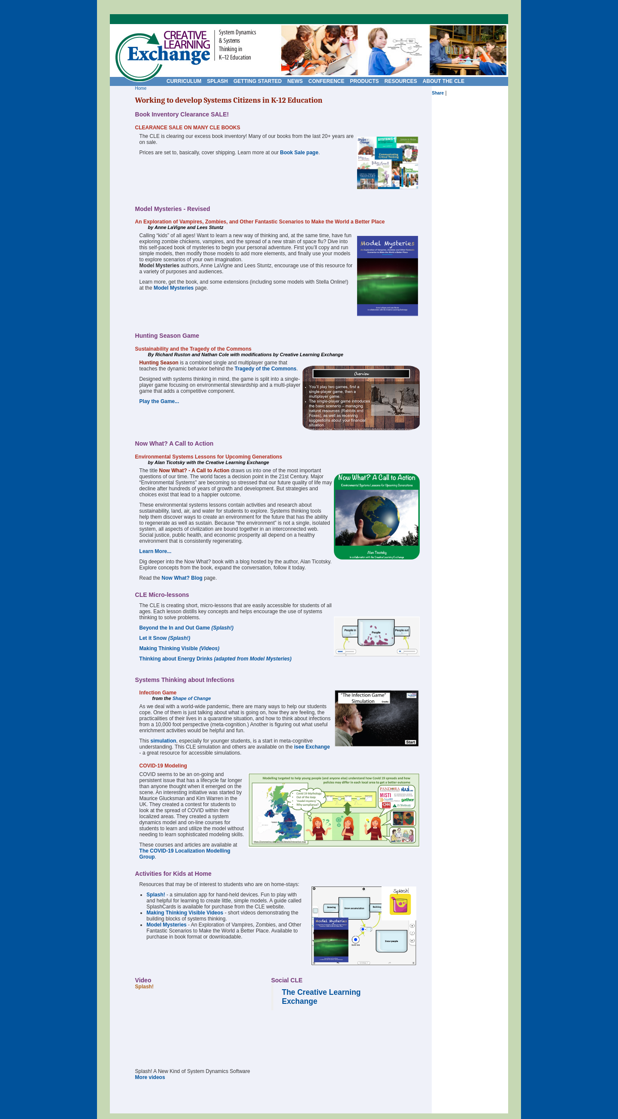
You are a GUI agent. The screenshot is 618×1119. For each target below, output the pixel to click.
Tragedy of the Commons (266, 369)
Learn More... (155, 551)
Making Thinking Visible (179, 648)
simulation (163, 741)
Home (141, 88)
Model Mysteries (174, 288)
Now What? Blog (182, 578)
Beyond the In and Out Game (186, 628)
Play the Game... (159, 401)
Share (438, 93)
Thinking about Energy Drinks (215, 659)
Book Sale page (299, 153)
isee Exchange (312, 747)
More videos (150, 1077)
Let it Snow (165, 638)
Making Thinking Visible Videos (184, 913)
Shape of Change (192, 698)
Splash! (155, 895)
